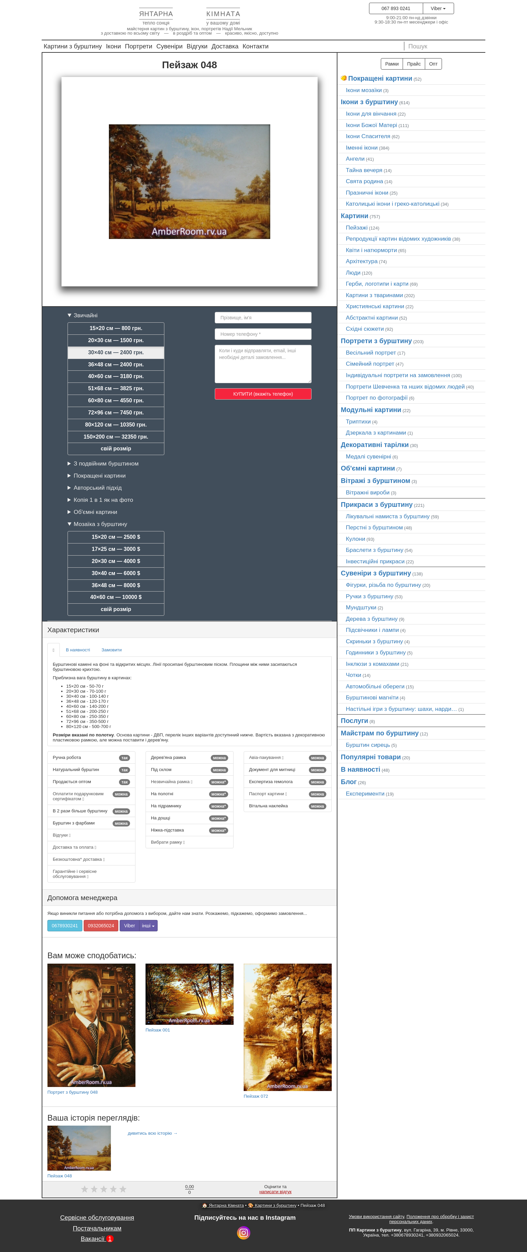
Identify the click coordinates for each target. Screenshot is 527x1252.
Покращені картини (100, 475)
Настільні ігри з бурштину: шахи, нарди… (401, 708)
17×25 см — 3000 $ (116, 549)
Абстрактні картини (372, 317)
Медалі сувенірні (368, 456)
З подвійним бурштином (106, 463)
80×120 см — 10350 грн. (116, 425)
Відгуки (197, 46)
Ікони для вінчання (371, 113)
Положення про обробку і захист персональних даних (431, 1219)
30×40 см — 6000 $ (116, 573)
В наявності (78, 649)
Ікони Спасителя (368, 136)
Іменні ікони (362, 147)
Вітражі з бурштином (375, 480)
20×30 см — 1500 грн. (116, 340)
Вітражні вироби (368, 492)
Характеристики (73, 630)
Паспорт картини (287, 794)
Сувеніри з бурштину (376, 573)
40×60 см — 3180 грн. (116, 376)
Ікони (113, 46)
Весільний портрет (371, 352)
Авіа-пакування (287, 758)
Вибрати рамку (168, 842)
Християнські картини (375, 306)
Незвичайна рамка (189, 782)
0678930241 (65, 925)
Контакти (256, 46)
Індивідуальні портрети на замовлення (398, 375)
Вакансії (97, 1238)
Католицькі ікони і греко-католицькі (393, 203)
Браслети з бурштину (374, 550)
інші (148, 925)
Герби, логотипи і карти (377, 283)
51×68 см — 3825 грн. (116, 388)
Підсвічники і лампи (372, 630)
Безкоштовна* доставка (79, 859)
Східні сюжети (365, 328)
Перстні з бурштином (374, 527)
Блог (349, 781)
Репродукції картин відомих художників (398, 238)
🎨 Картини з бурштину (272, 1205)
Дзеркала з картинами (376, 432)
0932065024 (101, 925)
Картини (354, 215)
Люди (353, 272)
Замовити (112, 649)
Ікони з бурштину (369, 102)
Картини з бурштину (73, 46)
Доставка (225, 46)
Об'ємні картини (95, 512)
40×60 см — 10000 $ (116, 597)
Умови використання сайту (376, 1216)
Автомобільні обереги (375, 686)
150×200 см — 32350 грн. (116, 437)
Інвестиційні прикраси (375, 561)
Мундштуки (361, 607)
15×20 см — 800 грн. (116, 328)
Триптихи (358, 421)
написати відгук (275, 1191)
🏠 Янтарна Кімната (223, 1205)
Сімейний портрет (370, 363)
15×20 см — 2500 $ (116, 537)
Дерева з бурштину (372, 618)
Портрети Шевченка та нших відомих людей (405, 386)
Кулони (355, 538)
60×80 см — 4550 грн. (116, 400)
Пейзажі (357, 227)
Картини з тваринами (374, 295)
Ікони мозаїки (364, 90)
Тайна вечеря (364, 170)
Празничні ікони (367, 192)
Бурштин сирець (368, 744)
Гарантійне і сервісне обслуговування (75, 874)
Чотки (353, 675)
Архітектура (362, 261)
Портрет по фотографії (377, 397)
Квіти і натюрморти (371, 250)
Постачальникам (97, 1228)
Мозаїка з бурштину (100, 524)
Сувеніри (169, 46)
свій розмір (116, 448)
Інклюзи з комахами (372, 663)
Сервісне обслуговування (97, 1217)
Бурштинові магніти (372, 697)
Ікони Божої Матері (371, 125)
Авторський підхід (98, 487)
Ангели (355, 158)
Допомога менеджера (82, 897)
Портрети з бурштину (376, 341)
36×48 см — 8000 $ (116, 585)
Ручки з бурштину (370, 596)
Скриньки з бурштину (374, 641)
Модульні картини (371, 409)
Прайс (413, 64)
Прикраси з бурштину (377, 504)
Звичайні (85, 315)
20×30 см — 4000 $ (116, 561)
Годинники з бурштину (376, 652)
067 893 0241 (395, 8)
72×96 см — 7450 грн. (116, 412)
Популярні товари (371, 757)
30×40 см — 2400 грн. (116, 352)
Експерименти (365, 793)
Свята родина (364, 181)
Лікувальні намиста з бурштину (388, 516)
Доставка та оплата (74, 847)
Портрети (138, 46)
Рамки (392, 64)
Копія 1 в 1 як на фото (103, 499)
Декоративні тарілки (375, 444)
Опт (433, 64)
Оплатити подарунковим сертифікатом (91, 796)
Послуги (354, 720)
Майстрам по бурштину (380, 733)
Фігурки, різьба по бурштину (383, 584)
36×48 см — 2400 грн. (116, 364)
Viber (438, 8)
